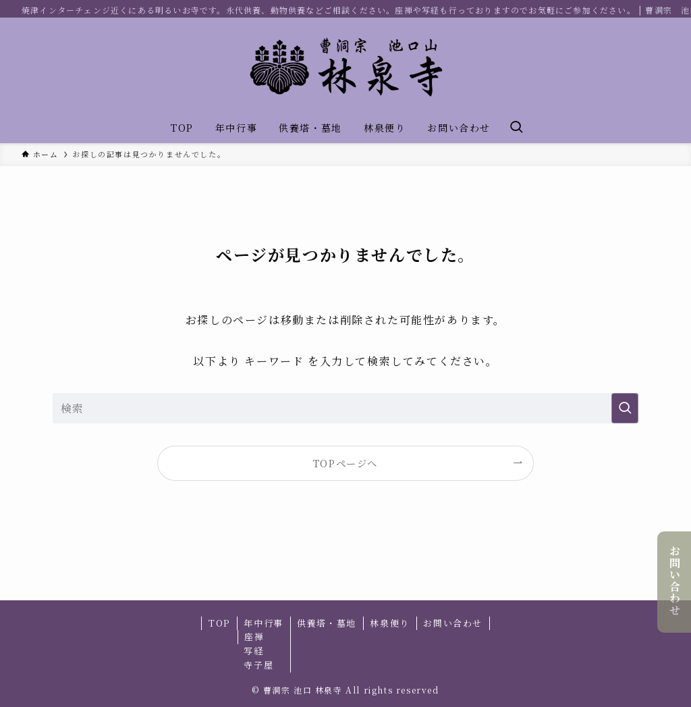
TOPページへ (345, 463)
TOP (219, 623)
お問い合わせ (674, 581)
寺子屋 (258, 664)
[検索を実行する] (624, 408)
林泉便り (389, 623)
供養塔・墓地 (326, 623)
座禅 (254, 636)
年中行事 (263, 623)
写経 (253, 650)
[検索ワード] (345, 408)
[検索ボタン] (516, 127)
